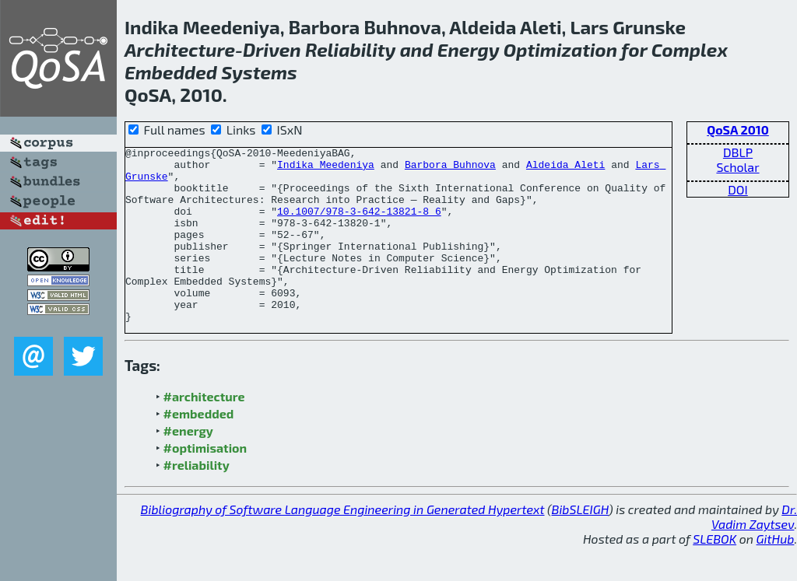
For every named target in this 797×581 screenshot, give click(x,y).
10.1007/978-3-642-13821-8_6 (359, 225)
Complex (689, 49)
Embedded (171, 72)
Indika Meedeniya (325, 169)
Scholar (737, 166)
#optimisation (205, 482)
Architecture (180, 49)
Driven (272, 49)
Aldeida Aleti (565, 169)
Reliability (350, 49)
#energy (188, 465)
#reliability (196, 499)
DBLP (738, 152)
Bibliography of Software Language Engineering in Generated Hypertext (343, 544)
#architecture (204, 431)
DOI (738, 189)
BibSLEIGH (580, 544)
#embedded (198, 448)
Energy (468, 49)
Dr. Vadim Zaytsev (754, 551)
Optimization (560, 49)
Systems (259, 72)
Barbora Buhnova (450, 169)
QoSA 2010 (738, 129)
